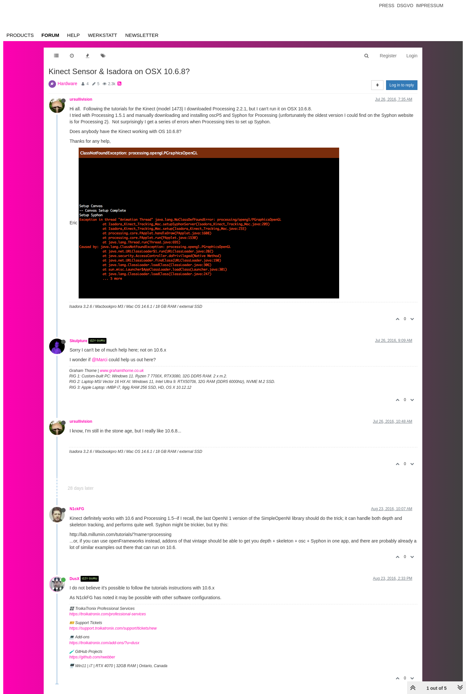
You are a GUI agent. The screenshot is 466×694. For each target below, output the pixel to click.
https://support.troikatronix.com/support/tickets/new (113, 628)
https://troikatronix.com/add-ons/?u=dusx (104, 643)
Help (73, 35)
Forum (50, 35)
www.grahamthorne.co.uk (122, 370)
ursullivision (81, 99)
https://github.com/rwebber (92, 657)
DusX (74, 578)
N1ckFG (77, 509)
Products (20, 35)
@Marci (99, 359)
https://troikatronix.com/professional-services (107, 614)
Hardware (67, 83)
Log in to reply (402, 85)
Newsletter (142, 35)
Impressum (429, 5)
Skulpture (78, 341)
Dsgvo (405, 5)
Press (386, 5)
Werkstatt (102, 35)
